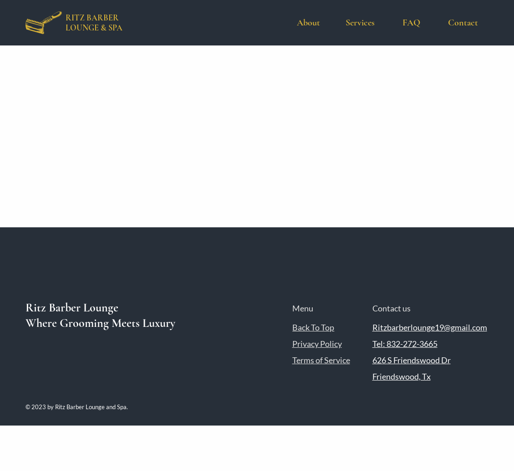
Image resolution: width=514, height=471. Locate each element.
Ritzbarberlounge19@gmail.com (429, 327)
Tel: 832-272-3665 (405, 344)
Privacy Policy (317, 344)
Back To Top (313, 327)
